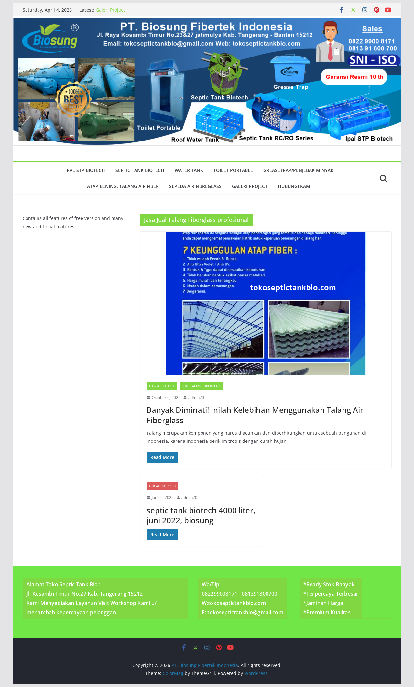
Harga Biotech (161, 386)
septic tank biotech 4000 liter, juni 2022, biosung (201, 515)
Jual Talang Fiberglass (201, 386)
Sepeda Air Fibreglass (195, 186)
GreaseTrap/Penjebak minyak (298, 170)
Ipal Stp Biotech (85, 170)
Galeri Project (110, 10)
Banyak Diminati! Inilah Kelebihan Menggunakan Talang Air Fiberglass (255, 414)
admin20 (196, 397)
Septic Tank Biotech (139, 170)
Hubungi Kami (294, 186)
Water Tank (189, 170)
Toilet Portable (233, 170)
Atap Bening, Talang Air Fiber (123, 186)
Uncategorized (162, 486)
